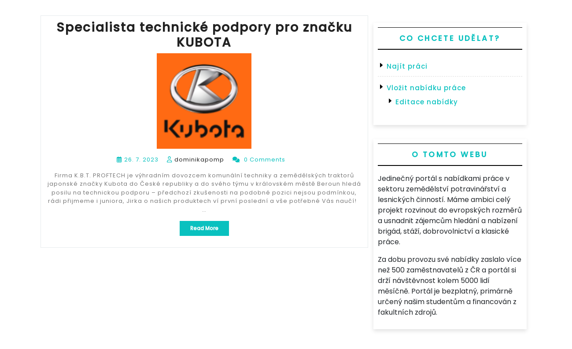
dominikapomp (199, 159)
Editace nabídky (426, 102)
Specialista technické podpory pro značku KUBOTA (204, 35)
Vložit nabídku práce (426, 87)
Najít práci (407, 66)
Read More (209, 230)
